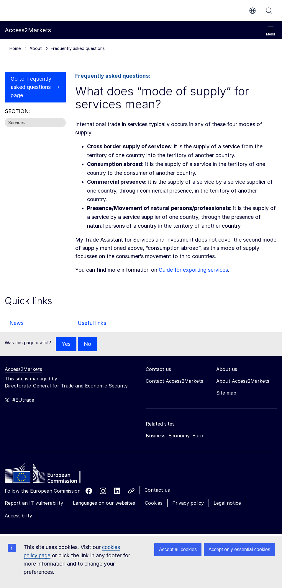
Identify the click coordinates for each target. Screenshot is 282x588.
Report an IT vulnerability (34, 503)
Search (269, 10)
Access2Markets (23, 369)
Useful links (92, 323)
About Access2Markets (242, 381)
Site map (226, 393)
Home (15, 48)
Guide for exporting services (193, 270)
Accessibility (18, 516)
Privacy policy (188, 503)
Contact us (157, 490)
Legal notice (227, 503)
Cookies (154, 503)
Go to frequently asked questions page (31, 87)
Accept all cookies (178, 549)
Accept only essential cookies (239, 549)
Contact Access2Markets (174, 381)
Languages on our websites (104, 503)
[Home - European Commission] (47, 474)
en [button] (252, 10)
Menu (270, 31)
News (16, 323)
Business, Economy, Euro (174, 436)
